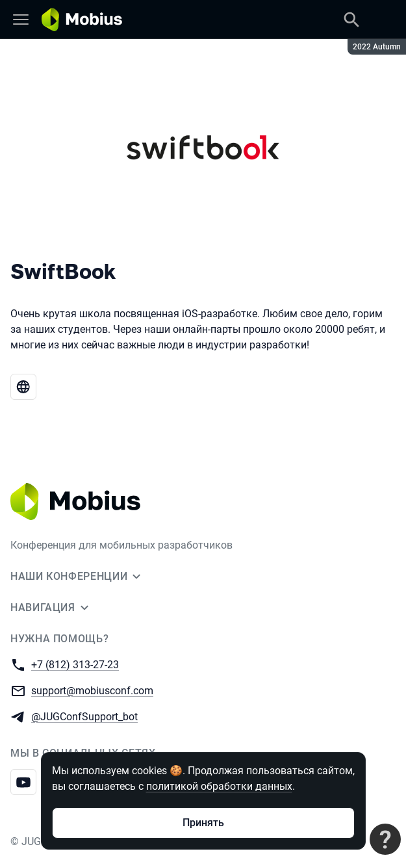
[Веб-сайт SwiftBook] (23, 387)
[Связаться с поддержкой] (385, 839)
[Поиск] (351, 20)
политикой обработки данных (219, 786)
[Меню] (21, 20)
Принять (203, 822)
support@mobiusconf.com (92, 690)
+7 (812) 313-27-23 (75, 664)
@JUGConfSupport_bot (84, 716)
